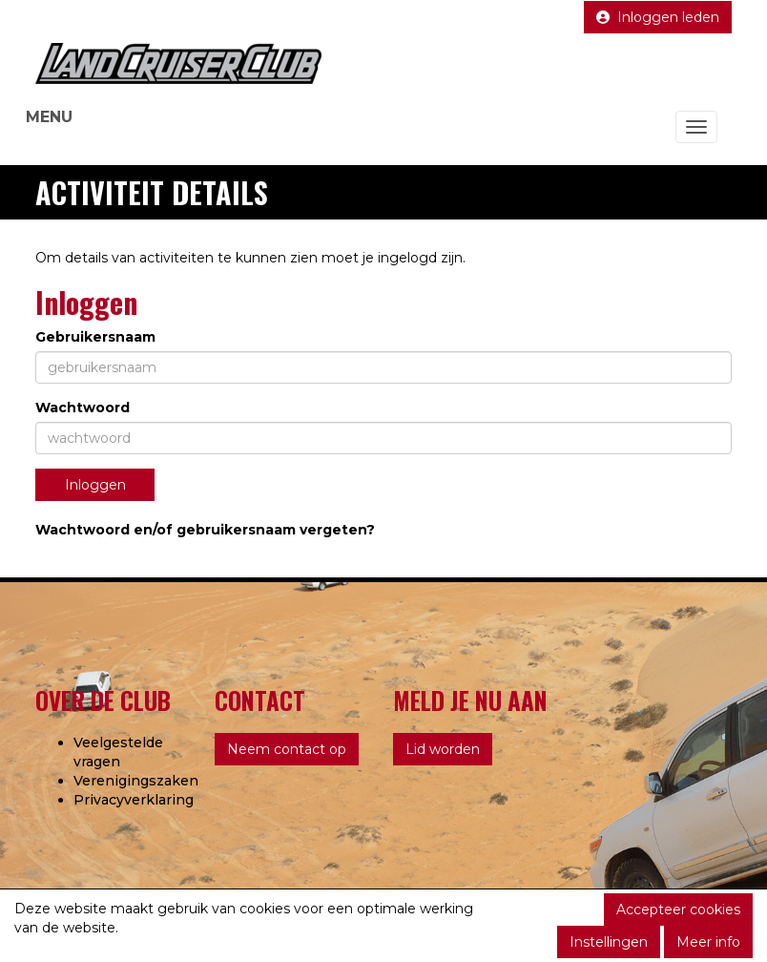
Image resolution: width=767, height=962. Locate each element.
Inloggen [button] (95, 484)
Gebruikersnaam (95, 336)
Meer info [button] (708, 942)
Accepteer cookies (678, 909)
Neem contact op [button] (286, 749)
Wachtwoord (82, 407)
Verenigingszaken (135, 780)
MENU (49, 117)
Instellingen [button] (609, 942)
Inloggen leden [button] (657, 17)
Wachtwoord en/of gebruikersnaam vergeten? (205, 529)
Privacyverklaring (133, 799)
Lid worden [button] (442, 749)
